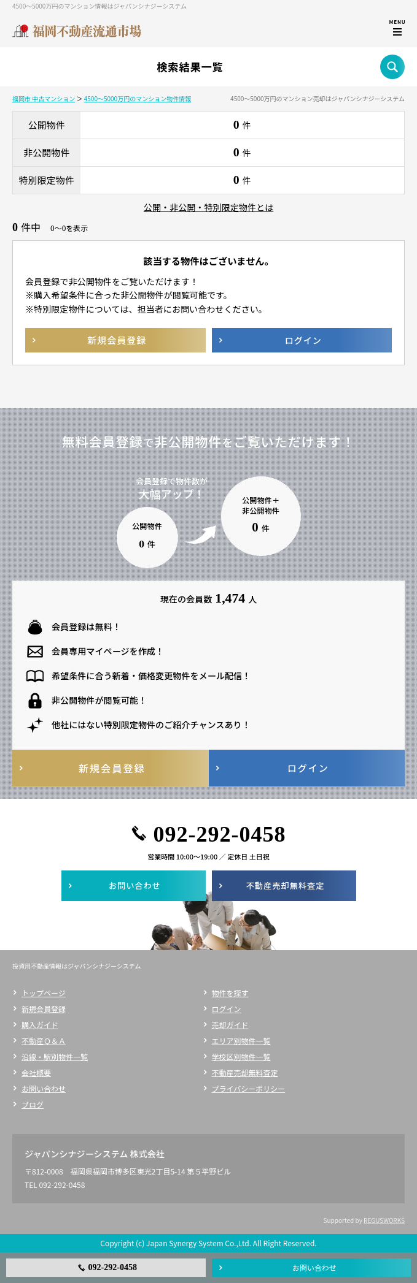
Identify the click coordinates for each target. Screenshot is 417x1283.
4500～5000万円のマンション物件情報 (137, 98)
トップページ (43, 993)
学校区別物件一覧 (241, 1056)
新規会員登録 (43, 1008)
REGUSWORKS (384, 1220)
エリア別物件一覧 (241, 1040)
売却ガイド (230, 1024)
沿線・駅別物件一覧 (54, 1056)
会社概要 (36, 1072)
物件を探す (230, 993)
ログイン (226, 1008)
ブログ (32, 1104)
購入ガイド (39, 1024)
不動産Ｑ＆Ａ (43, 1040)
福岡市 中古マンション (43, 98)
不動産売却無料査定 (245, 1072)
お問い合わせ (43, 1088)
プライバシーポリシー (249, 1088)
